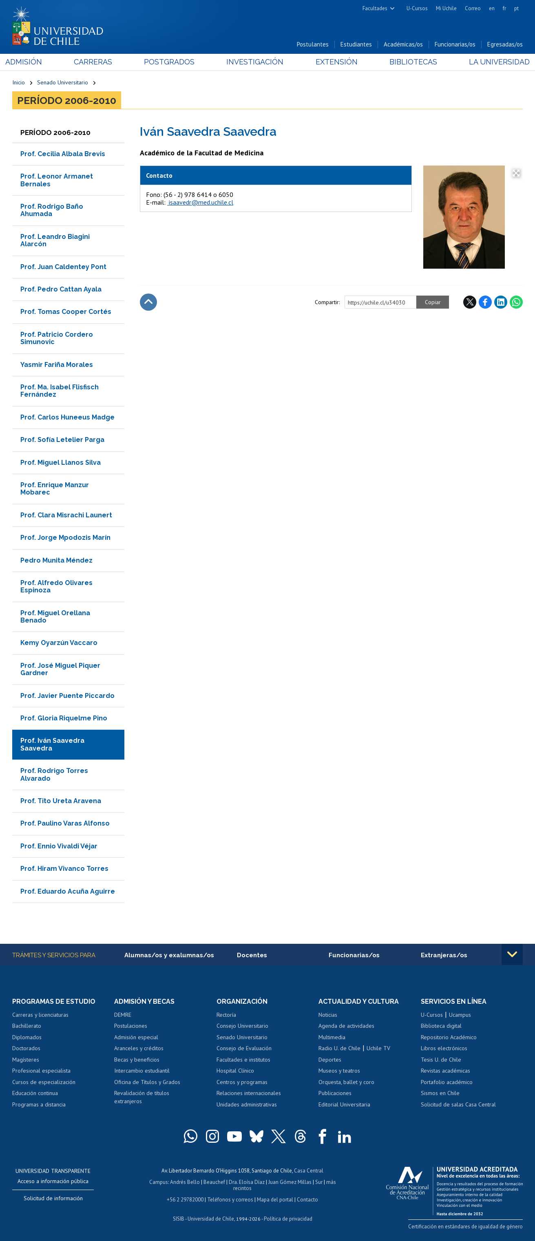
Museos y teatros (339, 1070)
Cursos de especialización (43, 1082)
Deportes (329, 1059)
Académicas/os (403, 44)
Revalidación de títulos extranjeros (141, 1097)
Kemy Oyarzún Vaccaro (58, 643)
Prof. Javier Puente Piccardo (67, 696)
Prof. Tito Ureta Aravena (60, 801)
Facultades (375, 8)
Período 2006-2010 (66, 100)
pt (516, 8)
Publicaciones (335, 1093)
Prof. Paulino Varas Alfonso (65, 823)
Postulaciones (130, 1025)
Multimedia (331, 1037)
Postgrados (171, 61)
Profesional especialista (41, 1070)
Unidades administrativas (247, 1104)
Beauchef (214, 1182)
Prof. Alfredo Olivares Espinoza (56, 586)
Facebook (485, 302)
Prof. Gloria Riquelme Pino (63, 718)
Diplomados (27, 1037)
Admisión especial (136, 1037)
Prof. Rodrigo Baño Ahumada (51, 210)
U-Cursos (417, 8)
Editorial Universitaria (344, 1104)
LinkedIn (500, 302)
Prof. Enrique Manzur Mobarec (54, 488)
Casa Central (308, 1171)
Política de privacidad (288, 1218)
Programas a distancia (39, 1104)
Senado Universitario (62, 82)
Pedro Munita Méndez (56, 560)
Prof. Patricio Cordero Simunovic (56, 338)
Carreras (98, 61)
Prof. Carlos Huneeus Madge (67, 417)
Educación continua (35, 1093)
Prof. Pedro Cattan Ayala (61, 289)
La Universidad (492, 61)
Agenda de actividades (346, 1025)
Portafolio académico (447, 1082)
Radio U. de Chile (339, 1048)
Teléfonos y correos (230, 1199)
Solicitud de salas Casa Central (458, 1104)
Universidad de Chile (211, 1218)
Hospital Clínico (235, 1070)
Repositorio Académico (449, 1037)
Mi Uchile (446, 8)
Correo (473, 8)
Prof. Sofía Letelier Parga (62, 440)
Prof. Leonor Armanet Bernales (56, 180)
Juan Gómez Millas (290, 1182)
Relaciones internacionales (249, 1093)
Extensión (334, 61)
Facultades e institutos (243, 1059)
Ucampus (460, 1014)
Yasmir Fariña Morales (56, 365)
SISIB (178, 1218)
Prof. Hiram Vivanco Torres (64, 868)
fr (504, 8)
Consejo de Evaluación (244, 1048)
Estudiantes (356, 44)
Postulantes (313, 44)
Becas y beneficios (136, 1059)
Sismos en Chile (440, 1093)
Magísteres (25, 1059)
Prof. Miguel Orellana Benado (55, 616)
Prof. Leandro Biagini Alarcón (55, 240)
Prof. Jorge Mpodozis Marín (65, 537)
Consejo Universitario (242, 1025)
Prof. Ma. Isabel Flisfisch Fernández (59, 390)
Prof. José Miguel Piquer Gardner (60, 669)
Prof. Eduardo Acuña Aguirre (67, 891)
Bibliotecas (409, 61)
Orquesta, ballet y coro (346, 1082)
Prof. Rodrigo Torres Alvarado (54, 774)
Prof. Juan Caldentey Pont (63, 267)
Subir (148, 302)
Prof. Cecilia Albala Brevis (62, 154)
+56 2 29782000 (185, 1199)
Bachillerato (26, 1025)
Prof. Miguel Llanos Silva (60, 462)
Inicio (18, 82)
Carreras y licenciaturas (40, 1014)
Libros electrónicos (444, 1048)
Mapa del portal (275, 1199)
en (492, 8)
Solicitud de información (53, 1198)
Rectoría (226, 1014)
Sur (319, 1182)
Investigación (255, 61)
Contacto (307, 1199)
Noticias (327, 1014)
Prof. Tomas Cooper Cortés (65, 312)
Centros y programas (242, 1082)
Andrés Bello (185, 1182)
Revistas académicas (445, 1070)
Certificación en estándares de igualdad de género (465, 1226)
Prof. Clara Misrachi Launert (66, 515)
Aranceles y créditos (139, 1048)
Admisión (30, 61)
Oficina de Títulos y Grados (147, 1082)
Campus (158, 1182)
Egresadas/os (505, 44)
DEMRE (122, 1014)
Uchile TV (378, 1048)
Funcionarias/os (455, 44)
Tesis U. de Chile (441, 1059)
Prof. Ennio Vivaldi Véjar (58, 846)
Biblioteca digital (441, 1025)
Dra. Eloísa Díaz (247, 1182)
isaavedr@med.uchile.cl (200, 202)
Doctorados (26, 1048)
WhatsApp (516, 302)
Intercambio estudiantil (142, 1070)
